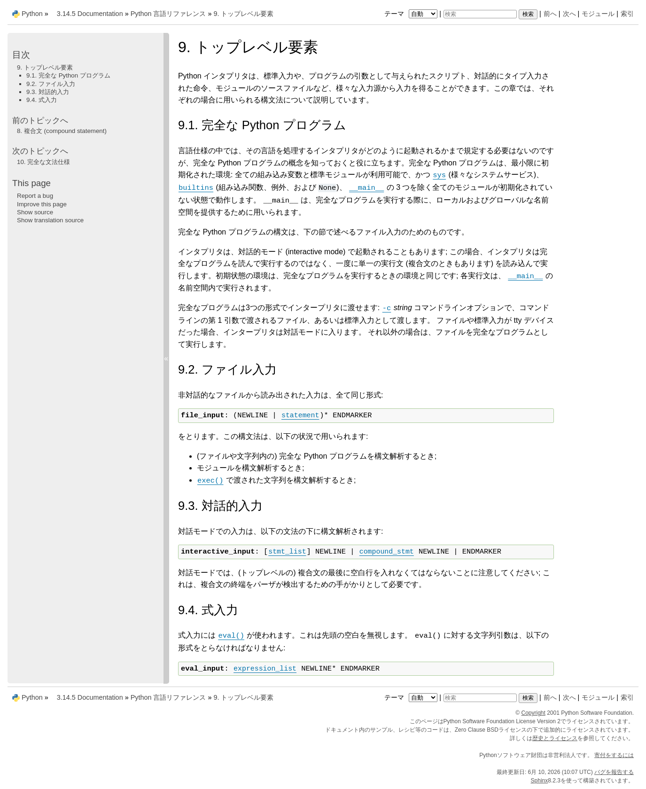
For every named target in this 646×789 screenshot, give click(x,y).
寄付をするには (614, 755)
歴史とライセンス (554, 738)
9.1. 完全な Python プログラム (68, 75)
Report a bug (35, 195)
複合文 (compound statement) (62, 130)
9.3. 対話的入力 (47, 91)
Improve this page (42, 204)
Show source (35, 212)
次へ (569, 13)
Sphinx (539, 780)
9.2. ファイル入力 (50, 83)
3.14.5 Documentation (90, 13)
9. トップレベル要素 (45, 67)
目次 (21, 55)
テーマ (412, 13)
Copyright (533, 713)
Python (32, 13)
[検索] (480, 14)
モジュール (598, 13)
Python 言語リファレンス (168, 13)
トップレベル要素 (243, 13)
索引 (627, 13)
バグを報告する (614, 772)
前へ (550, 13)
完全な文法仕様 (43, 161)
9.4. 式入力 (41, 99)
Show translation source (50, 220)
